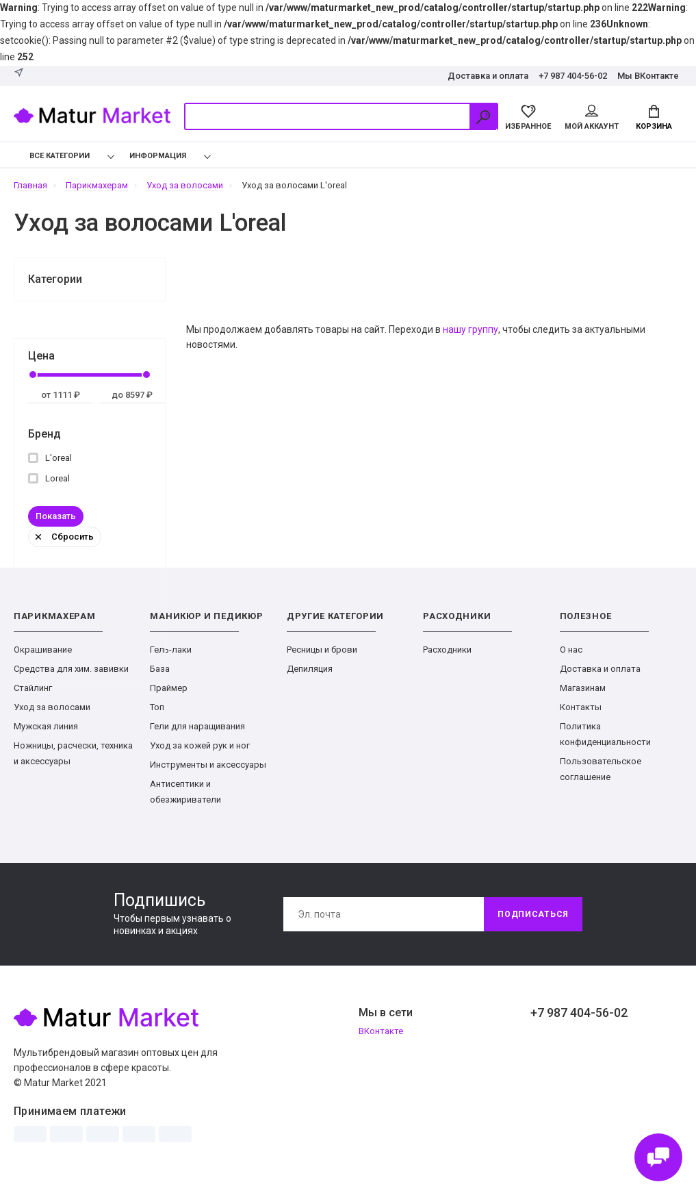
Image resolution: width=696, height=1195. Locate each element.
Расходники (447, 649)
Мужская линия (46, 726)
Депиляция (310, 669)
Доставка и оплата (488, 76)
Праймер (169, 688)
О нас (571, 649)
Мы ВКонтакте (648, 76)
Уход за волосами (52, 707)
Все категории (50, 155)
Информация (157, 155)
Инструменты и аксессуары (208, 764)
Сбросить (65, 536)
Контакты (581, 707)
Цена (41, 355)
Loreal (49, 478)
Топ (157, 707)
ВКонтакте (381, 1031)
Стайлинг (33, 688)
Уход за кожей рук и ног (200, 745)
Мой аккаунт (592, 118)
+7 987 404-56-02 (573, 76)
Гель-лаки (171, 649)
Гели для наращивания (197, 726)
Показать (56, 516)
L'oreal (50, 458)
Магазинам (583, 688)
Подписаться (533, 914)
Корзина (654, 118)
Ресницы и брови (322, 649)
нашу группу (470, 329)
